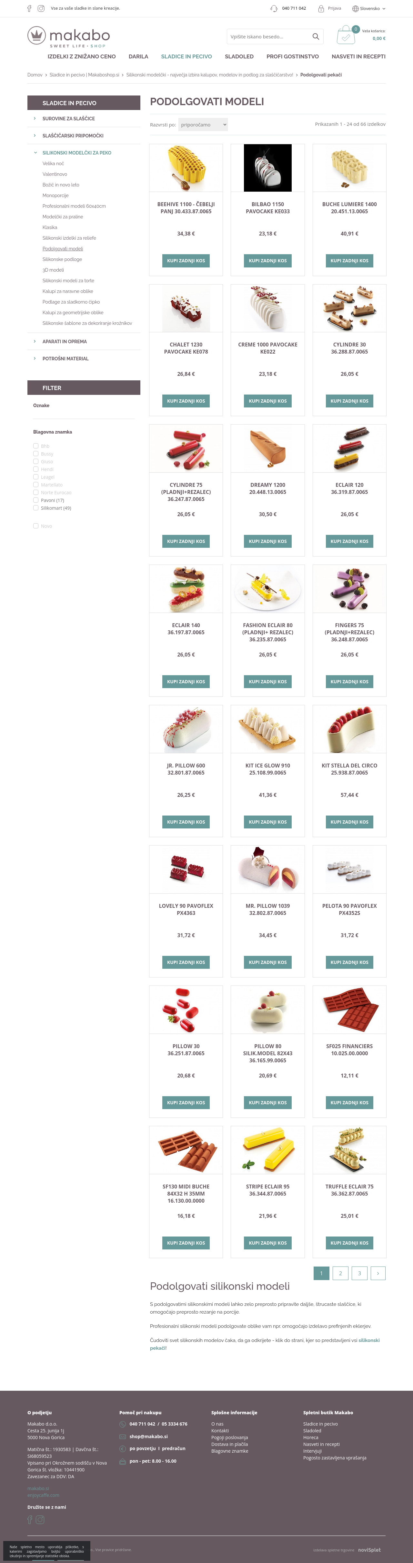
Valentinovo (55, 174)
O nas (217, 1424)
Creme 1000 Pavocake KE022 (267, 348)
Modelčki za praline (63, 216)
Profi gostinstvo (293, 56)
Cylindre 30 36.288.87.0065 (349, 348)
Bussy (47, 454)
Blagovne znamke (229, 1451)
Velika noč (53, 163)
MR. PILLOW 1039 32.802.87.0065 (268, 909)
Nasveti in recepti (359, 56)
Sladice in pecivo (186, 56)
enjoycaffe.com (43, 1495)
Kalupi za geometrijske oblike (73, 312)
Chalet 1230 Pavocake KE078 (186, 348)
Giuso (47, 461)
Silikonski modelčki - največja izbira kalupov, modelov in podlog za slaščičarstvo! (209, 74)
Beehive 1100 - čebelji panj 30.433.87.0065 (186, 208)
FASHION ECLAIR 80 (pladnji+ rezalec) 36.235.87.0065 (267, 632)
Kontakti (220, 1431)
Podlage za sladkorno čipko (71, 302)
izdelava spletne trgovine (347, 1550)
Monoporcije (56, 195)
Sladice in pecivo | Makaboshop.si (84, 74)
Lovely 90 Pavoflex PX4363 (186, 909)
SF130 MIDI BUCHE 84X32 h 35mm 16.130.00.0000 (186, 1193)
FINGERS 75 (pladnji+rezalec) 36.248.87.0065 (350, 632)
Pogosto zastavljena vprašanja (335, 1458)
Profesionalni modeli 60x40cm (74, 206)
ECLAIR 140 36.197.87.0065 (186, 629)
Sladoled (239, 56)
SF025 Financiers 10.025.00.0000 (349, 1050)
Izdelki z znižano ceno (82, 56)
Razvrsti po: (163, 124)
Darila (138, 56)
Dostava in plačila (229, 1444)
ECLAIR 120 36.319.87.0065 (349, 488)
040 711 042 (142, 1424)
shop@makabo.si (149, 1436)
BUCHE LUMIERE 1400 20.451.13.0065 (349, 208)
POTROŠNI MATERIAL (66, 358)
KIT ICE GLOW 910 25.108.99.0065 (268, 769)
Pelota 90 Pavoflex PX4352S (349, 909)
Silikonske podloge (62, 259)
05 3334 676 (174, 1424)
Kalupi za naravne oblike (68, 291)
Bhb (45, 446)
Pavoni (52, 500)
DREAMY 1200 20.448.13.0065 (267, 488)
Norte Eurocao (56, 492)
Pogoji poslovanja (229, 1437)
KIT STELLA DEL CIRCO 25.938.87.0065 (350, 769)
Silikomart (56, 508)
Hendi (47, 469)
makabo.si (38, 1488)
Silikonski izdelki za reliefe (69, 238)
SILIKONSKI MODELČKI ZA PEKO (77, 152)
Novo (46, 526)
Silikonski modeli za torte (68, 280)
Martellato (52, 485)
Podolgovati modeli (63, 248)
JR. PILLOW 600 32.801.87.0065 (186, 769)
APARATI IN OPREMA (65, 341)
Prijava (334, 8)
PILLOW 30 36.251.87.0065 (186, 1050)
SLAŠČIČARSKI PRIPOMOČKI (73, 135)
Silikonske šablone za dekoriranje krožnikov (87, 323)
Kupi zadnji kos (186, 260)
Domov (35, 74)
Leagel (48, 477)
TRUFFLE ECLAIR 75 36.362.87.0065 (350, 1190)
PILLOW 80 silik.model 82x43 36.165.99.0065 (268, 1053)
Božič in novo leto (61, 184)
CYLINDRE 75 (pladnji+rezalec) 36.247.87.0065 (186, 492)
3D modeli (53, 270)
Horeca (310, 1437)
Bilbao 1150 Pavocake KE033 (268, 208)
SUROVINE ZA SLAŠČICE (69, 118)
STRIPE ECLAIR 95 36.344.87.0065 (268, 1190)
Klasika (50, 227)
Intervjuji (312, 1451)
